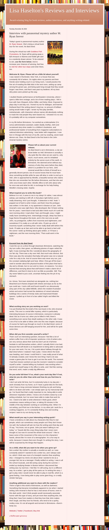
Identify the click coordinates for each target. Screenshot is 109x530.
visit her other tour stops (21, 67)
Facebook (28, 511)
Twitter (20, 511)
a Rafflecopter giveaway (18, 516)
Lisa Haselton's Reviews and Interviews (54, 10)
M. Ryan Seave (15, 44)
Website (12, 511)
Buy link (37, 511)
